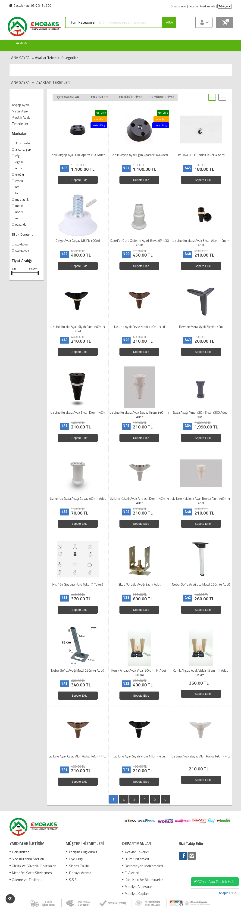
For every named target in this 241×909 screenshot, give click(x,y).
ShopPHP (225, 893)
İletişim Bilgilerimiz (81, 852)
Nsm (18, 218)
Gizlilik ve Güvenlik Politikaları (32, 866)
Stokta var (21, 244)
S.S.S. (71, 879)
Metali (19, 205)
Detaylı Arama (78, 872)
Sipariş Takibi (77, 866)
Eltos (18, 168)
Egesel (19, 162)
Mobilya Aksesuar (137, 886)
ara (169, 22)
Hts (17, 187)
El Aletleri (130, 872)
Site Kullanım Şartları (26, 859)
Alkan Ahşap (23, 149)
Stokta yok (22, 250)
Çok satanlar (68, 97)
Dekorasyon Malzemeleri (142, 866)
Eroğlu (19, 174)
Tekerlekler (20, 123)
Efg (17, 155)
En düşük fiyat (130, 97)
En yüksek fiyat (162, 97)
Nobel (19, 212)
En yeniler (99, 97)
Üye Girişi (74, 859)
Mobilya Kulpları (135, 893)
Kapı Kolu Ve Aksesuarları (142, 879)
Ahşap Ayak (20, 105)
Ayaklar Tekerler (53, 82)
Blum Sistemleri (135, 859)
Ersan (19, 180)
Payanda (20, 224)
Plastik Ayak (21, 117)
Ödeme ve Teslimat (25, 879)
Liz (16, 193)
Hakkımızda (19, 852)
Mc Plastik (21, 199)
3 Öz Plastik (22, 143)
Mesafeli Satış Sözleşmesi (31, 872)
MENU (21, 43)
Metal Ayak (20, 111)
